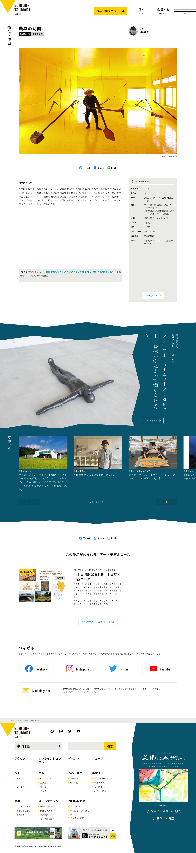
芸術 (166, 811)
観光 (178, 811)
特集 (153, 811)
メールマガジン (48, 801)
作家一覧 (74, 782)
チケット (20, 778)
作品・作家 (9, 35)
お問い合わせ (76, 801)
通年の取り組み (23, 810)
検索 (110, 746)
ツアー (19, 782)
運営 (172, 818)
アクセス (20, 758)
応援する (98, 773)
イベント (74, 758)
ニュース (97, 758)
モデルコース (22, 786)
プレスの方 (75, 806)
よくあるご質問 (77, 817)
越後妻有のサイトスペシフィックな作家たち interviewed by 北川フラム (83, 271)
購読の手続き (46, 806)
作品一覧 (25, 720)
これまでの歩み (23, 806)
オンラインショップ (49, 760)
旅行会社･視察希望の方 (79, 812)
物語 (159, 818)
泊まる (43, 791)
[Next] (166, 502)
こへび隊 (98, 786)
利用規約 (44, 814)
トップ (5, 720)
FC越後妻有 (99, 782)
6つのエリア (45, 778)
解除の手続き (46, 810)
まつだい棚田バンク (103, 778)
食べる (43, 786)
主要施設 (44, 782)
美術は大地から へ (98, 502)
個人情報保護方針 (48, 819)
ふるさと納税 (100, 791)
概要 (17, 801)
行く (17, 773)
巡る (41, 773)
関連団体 (20, 814)
